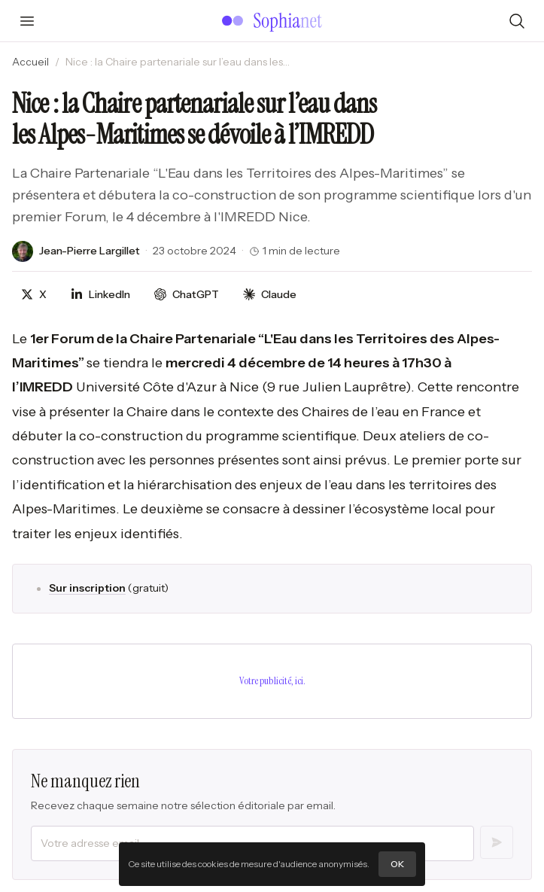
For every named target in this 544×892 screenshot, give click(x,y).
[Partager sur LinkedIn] (100, 295)
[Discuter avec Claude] (269, 295)
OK (397, 863)
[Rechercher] (517, 21)
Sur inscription (87, 588)
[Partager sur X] (34, 295)
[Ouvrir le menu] (27, 21)
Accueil (30, 61)
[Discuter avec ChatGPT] (186, 295)
